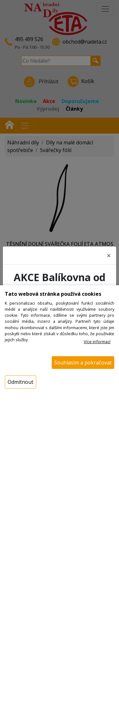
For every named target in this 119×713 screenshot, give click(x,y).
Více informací (97, 341)
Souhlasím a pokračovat (83, 362)
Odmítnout (20, 381)
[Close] (109, 255)
